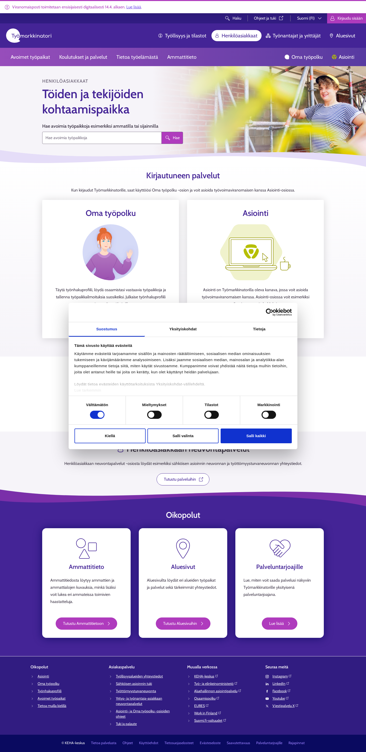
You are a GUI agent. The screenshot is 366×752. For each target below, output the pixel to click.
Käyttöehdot (148, 743)
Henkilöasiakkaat (236, 36)
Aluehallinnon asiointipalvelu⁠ (217, 691)
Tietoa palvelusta (103, 743)
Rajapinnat (296, 743)
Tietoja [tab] (259, 329)
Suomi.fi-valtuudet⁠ (210, 720)
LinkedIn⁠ (280, 683)
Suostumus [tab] (106, 329)
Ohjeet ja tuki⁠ (269, 18)
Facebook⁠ (281, 691)
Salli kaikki (256, 436)
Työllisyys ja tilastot (182, 36)
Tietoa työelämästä (137, 57)
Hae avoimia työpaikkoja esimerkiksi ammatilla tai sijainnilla (100, 126)
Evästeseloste (210, 743)
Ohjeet (128, 743)
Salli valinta (183, 436)
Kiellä (110, 436)
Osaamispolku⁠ (207, 698)
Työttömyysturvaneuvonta (136, 691)
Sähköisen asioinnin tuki (134, 683)
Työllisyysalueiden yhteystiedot (139, 676)
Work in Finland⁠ (207, 713)
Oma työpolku (303, 57)
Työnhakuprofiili (50, 691)
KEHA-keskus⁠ (206, 676)
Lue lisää (133, 7)
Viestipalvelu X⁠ (285, 705)
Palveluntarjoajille (269, 743)
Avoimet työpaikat (30, 57)
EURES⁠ (201, 705)
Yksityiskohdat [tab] (182, 329)
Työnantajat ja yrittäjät (293, 36)
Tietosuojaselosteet (179, 743)
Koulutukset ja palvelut (83, 57)
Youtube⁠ (280, 698)
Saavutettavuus (238, 743)
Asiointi (343, 57)
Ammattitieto (181, 57)
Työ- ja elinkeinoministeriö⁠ (216, 683)
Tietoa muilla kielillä (52, 705)
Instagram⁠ (282, 676)
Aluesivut (342, 36)
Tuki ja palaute (126, 723)
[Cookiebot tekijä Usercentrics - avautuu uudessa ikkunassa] (269, 312)
